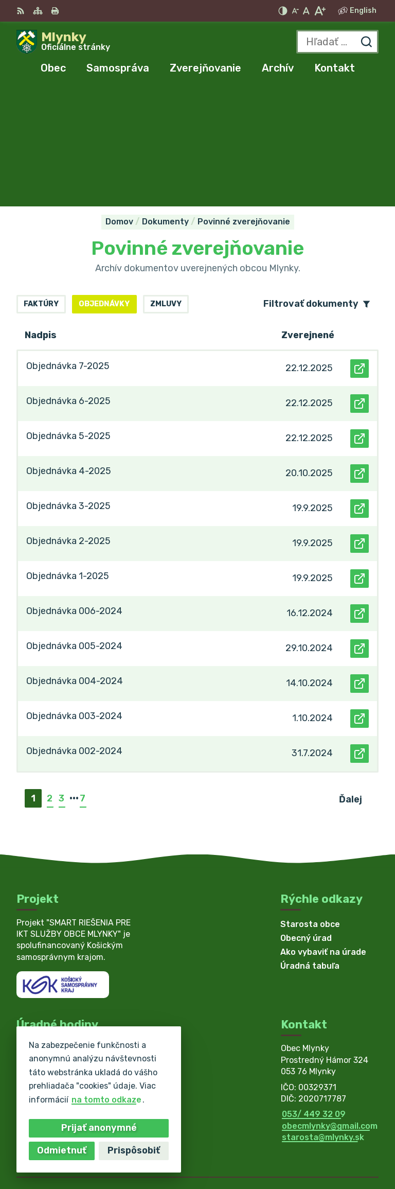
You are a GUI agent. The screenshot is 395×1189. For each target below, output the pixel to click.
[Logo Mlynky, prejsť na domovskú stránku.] (63, 42)
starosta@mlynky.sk (323, 1017)
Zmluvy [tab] (166, 184)
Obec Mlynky (353, 1147)
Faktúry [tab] (41, 184)
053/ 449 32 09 (314, 995)
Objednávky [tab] (104, 184)
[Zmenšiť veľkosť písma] (295, 11)
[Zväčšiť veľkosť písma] (320, 11)
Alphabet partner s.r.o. (331, 1134)
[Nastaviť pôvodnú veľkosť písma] (306, 11)
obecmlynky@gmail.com (330, 1006)
